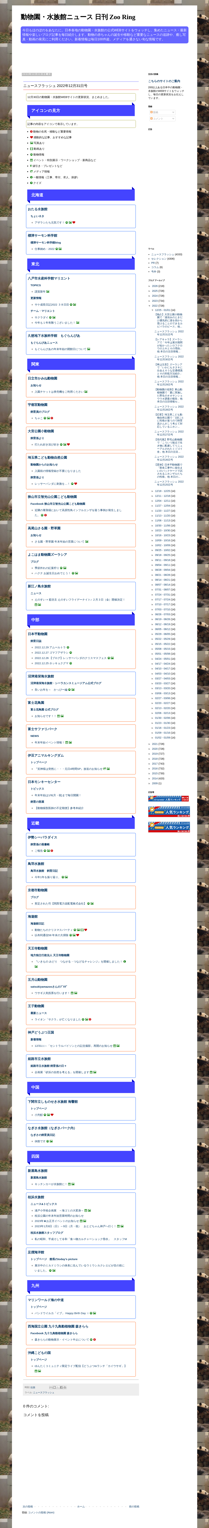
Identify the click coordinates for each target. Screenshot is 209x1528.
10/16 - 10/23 (163, 535)
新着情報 (36, 1039)
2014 (155, 778)
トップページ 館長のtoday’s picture (54, 1259)
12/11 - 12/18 (163, 495)
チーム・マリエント (43, 310)
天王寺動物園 (37, 948)
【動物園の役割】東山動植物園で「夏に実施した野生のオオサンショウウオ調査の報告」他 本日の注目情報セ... (168, 395)
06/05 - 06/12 (163, 629)
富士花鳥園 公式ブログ (44, 709)
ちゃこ (39, 418)
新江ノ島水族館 (39, 586)
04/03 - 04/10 (163, 673)
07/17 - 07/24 (163, 599)
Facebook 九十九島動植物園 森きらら (54, 1333)
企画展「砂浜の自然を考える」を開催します (62, 1072)
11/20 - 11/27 (163, 510)
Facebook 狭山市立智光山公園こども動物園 (58, 503)
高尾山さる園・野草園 (44, 528)
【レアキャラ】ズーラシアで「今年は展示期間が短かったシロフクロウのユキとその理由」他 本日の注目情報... (168, 345)
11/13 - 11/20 (163, 515)
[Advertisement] (91, 57)
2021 (155, 743)
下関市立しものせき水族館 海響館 (53, 1102)
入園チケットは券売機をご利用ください (59, 391)
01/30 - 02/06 (163, 717)
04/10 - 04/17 (163, 668)
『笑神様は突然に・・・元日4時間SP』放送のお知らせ (69, 768)
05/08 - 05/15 (163, 648)
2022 (155, 305)
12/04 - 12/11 (163, 500)
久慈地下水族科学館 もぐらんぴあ (54, 336)
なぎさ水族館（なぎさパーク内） (52, 1128)
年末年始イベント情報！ (50, 742)
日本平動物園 (37, 634)
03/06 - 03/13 (163, 693)
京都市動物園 (37, 890)
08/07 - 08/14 (163, 584)
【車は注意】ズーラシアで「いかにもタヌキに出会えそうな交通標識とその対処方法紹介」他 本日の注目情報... (168, 370)
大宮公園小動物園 (41, 431)
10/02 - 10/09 (163, 545)
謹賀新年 (40, 291)
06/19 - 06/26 (163, 619)
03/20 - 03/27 (163, 683)
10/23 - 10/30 (163, 530)
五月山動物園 (37, 979)
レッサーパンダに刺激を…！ (52, 483)
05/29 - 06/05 (163, 634)
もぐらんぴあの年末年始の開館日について (60, 349)
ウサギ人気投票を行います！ (52, 993)
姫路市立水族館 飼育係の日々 (49, 1065)
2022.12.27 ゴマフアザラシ (51, 652)
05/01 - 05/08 (163, 653)
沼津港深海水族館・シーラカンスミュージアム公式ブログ (66, 683)
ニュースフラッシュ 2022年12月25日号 (169, 483)
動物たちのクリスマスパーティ (54, 929)
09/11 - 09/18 (163, 560)
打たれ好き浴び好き (47, 444)
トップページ (39, 762)
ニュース (36, 593)
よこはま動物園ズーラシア (47, 554)
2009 (155, 783)
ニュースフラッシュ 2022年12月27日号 (169, 433)
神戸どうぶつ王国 (41, 1032)
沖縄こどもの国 (39, 1353)
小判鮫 (39, 1114)
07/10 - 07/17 (163, 604)
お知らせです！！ (45, 716)
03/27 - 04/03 (163, 678)
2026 (155, 286)
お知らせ (36, 385)
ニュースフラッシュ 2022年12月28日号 (169, 408)
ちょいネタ (37, 216)
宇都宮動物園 (37, 405)
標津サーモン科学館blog (46, 242)
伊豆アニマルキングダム (46, 755)
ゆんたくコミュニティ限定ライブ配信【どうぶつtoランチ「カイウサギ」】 (81, 1365)
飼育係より (37, 438)
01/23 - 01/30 (163, 723)
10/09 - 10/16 (163, 540)
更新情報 (36, 298)
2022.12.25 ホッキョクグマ (51, 663)
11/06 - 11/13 (163, 520)
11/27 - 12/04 (163, 505)
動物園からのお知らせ (44, 464)
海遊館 (33, 916)
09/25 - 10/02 (163, 550)
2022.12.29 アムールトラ (50, 647)
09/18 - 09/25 (163, 555)
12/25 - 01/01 (163, 310)
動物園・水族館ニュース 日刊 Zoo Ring (78, 17)
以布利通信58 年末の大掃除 (51, 935)
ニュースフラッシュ (43, 1392)
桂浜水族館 (36, 1197)
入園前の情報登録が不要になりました (58, 470)
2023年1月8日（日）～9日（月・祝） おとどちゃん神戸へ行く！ (75, 1226)
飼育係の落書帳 (40, 844)
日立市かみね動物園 (42, 378)
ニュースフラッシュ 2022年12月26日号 (169, 458)
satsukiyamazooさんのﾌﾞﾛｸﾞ (49, 986)
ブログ (35, 561)
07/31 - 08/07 (163, 589)
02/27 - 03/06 (163, 698)
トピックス (37, 788)
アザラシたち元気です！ (50, 222)
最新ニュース (39, 1013)
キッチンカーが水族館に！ (51, 1184)
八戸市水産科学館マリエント (49, 278)
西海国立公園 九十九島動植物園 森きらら (58, 1326)
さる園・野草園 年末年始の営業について (59, 541)
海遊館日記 (37, 923)
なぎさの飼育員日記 (43, 1134)
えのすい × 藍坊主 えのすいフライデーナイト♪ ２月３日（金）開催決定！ (80, 599)
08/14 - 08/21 (163, 579)
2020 (155, 748)
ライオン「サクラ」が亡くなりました (58, 1019)
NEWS (35, 735)
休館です (40, 1141)
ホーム (81, 1506)
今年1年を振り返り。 (48, 877)
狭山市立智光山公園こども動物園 (52, 497)
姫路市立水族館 (39, 1059)
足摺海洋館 (36, 1252)
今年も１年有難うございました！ (55, 322)
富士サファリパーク (42, 729)
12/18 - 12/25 (163, 491)
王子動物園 (36, 1006)
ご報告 (39, 850)
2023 (155, 300)
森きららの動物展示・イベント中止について (62, 1339)
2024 (155, 295)
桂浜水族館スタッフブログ (47, 1232)
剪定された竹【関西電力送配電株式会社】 (60, 903)
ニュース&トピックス (44, 1203)
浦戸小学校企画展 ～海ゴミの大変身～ (59, 1210)
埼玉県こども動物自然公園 (47, 457)
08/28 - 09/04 (163, 569)
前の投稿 (134, 1506)
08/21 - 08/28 (163, 574)
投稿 (154, 112)
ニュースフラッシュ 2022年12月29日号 (169, 383)
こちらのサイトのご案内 (164, 81)
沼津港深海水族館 (41, 676)
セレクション (159, 258)
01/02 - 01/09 (163, 737)
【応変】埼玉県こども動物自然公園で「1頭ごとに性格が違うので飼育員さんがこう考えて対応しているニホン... (169, 420)
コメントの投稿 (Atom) (41, 1512)
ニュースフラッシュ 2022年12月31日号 (169, 333)
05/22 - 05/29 (163, 638)
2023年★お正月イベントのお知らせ (57, 1220)
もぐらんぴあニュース (44, 342)
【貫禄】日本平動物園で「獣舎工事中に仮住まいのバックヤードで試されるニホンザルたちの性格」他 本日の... (168, 470)
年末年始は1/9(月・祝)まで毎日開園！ (58, 795)
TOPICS (36, 285)
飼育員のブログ (40, 411)
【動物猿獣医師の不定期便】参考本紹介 (59, 808)
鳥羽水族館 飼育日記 (44, 870)
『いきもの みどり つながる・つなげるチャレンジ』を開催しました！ (79, 961)
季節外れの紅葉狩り (47, 567)
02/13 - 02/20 (163, 708)
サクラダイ (41, 317)
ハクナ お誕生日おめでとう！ (53, 573)
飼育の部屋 (37, 801)
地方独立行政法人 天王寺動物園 (50, 955)
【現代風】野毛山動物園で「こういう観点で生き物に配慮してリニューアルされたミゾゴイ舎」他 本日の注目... (168, 445)
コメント (156, 118)
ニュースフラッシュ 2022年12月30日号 (169, 358)
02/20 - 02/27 (163, 703)
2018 (155, 758)
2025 (155, 290)
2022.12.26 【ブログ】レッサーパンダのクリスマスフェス (71, 658)
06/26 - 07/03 (163, 614)
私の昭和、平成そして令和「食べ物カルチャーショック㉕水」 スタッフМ (81, 1239)
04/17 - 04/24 (163, 663)
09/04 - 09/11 (163, 565)
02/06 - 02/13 (163, 713)
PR (153, 262)
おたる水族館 (37, 209)
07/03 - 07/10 (163, 609)
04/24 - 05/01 (163, 658)
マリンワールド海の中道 (46, 1300)
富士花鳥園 (36, 703)
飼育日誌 (36, 641)
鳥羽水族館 (36, 864)
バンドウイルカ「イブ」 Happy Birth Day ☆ (62, 1313)
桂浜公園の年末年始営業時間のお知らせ (59, 1215)
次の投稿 (28, 1506)
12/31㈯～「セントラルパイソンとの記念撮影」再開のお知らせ (74, 1045)
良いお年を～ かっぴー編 (51, 689)
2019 (155, 753)
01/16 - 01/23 (163, 727)
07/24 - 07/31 (163, 594)
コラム (155, 267)
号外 (153, 271)
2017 (155, 763)
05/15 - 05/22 (163, 644)
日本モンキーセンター (44, 782)
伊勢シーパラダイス (42, 837)
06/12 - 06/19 (163, 624)
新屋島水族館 (37, 1171)
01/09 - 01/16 (163, 732)
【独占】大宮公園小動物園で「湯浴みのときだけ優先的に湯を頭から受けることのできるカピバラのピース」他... (168, 320)
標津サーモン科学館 (42, 235)
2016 (155, 768)
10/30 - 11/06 (163, 525)
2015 (155, 773)
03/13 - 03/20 (163, 688)
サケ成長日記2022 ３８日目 (52, 304)
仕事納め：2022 (44, 248)
